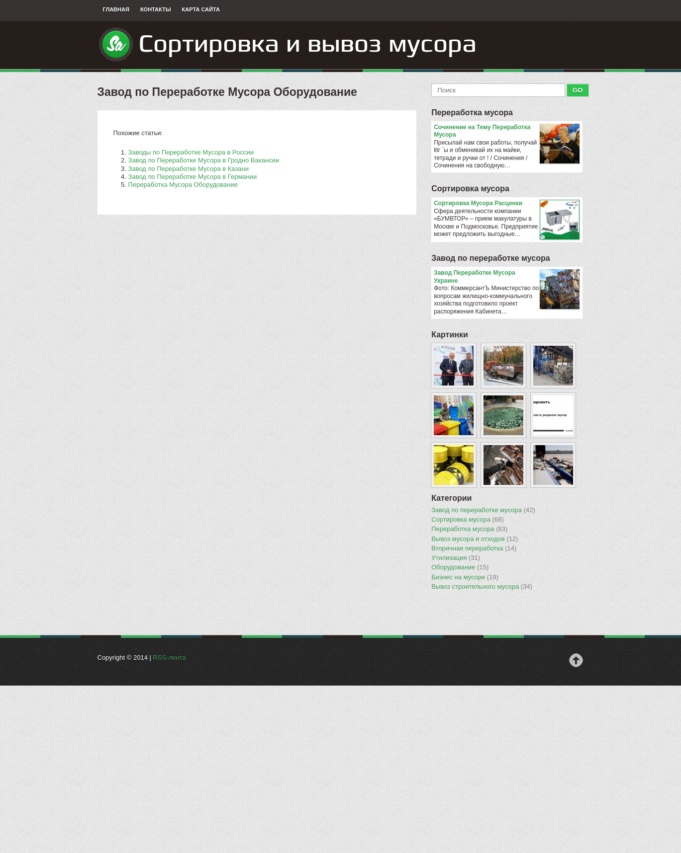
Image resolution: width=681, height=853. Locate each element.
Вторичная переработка (473, 548)
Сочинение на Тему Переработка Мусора (507, 131)
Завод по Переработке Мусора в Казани (188, 168)
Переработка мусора (472, 112)
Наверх (576, 660)
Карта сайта (201, 9)
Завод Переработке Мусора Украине (507, 277)
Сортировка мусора (470, 188)
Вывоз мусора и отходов (474, 539)
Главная (116, 9)
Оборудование (459, 567)
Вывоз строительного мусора (481, 586)
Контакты (155, 9)
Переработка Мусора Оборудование (183, 184)
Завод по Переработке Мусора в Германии (192, 176)
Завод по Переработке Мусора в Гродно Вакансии (204, 160)
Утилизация (455, 557)
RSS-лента (169, 657)
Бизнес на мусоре (464, 577)
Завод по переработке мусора (490, 258)
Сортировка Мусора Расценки (507, 204)
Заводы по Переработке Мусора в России (191, 152)
